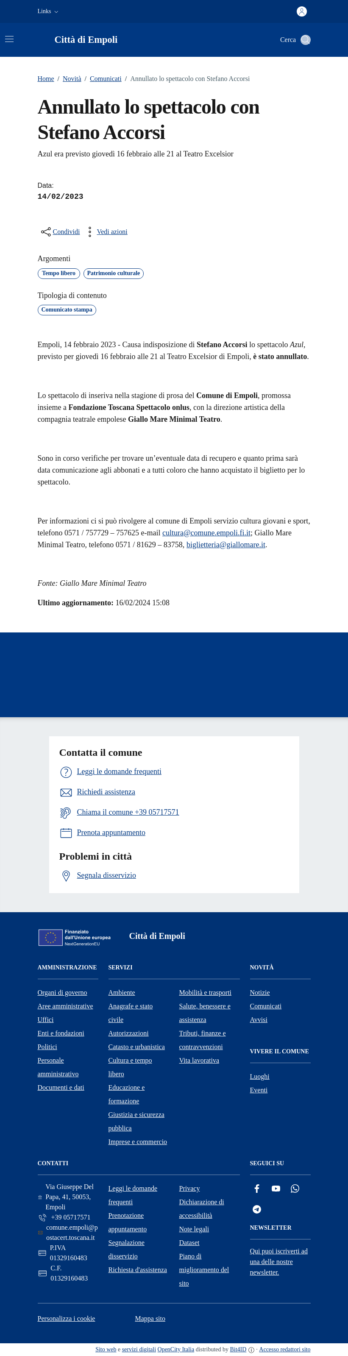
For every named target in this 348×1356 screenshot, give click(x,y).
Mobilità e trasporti (205, 992)
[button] (49, 11)
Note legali (194, 1229)
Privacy (189, 1188)
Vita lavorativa (199, 1060)
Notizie (260, 992)
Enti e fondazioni (61, 1033)
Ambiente (122, 992)
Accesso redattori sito (284, 1349)
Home (46, 78)
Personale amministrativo (58, 1067)
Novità (67, 79)
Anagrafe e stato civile (131, 1012)
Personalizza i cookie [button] (66, 1318)
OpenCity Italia (176, 1349)
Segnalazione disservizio (127, 1249)
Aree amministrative (65, 1006)
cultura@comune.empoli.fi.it (206, 533)
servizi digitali (139, 1349)
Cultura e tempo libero (130, 1067)
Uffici (46, 1019)
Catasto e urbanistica (137, 1046)
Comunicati (101, 79)
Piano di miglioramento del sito (204, 1270)
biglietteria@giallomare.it (226, 544)
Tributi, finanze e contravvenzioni (202, 1040)
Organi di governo (62, 992)
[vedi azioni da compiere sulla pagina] (105, 232)
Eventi (259, 1090)
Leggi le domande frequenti (133, 1195)
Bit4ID (238, 1349)
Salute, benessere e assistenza (205, 1012)
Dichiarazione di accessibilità (201, 1208)
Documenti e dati (61, 1087)
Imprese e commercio (138, 1141)
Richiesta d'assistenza (138, 1269)
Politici (47, 1046)
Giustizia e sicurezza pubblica (136, 1121)
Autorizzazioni (129, 1033)
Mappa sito (150, 1318)
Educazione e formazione (127, 1094)
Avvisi (258, 1019)
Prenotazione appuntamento (128, 1222)
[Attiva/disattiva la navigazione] (9, 39)
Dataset (189, 1242)
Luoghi (260, 1076)
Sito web (105, 1349)
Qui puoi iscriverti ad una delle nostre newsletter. (279, 1261)
